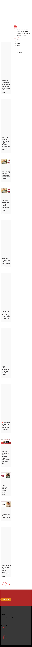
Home (4, 627)
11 (8, 583)
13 (4, 584)
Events (4, 635)
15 (9, 584)
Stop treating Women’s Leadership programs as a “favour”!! (6, 175)
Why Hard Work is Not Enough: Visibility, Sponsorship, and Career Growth (6, 205)
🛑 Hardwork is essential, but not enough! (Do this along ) (6, 426)
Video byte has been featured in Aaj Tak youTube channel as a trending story (6, 143)
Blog (4, 630)
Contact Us (5, 638)
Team (4, 629)
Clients (4, 636)
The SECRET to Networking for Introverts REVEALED (6, 315)
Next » (6, 585)
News (4, 637)
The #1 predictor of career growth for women (5, 489)
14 (6, 584)
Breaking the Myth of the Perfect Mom (6, 515)
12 (2, 584)
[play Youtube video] (6, 161)
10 (6, 583)
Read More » (3, 92)
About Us (5, 628)
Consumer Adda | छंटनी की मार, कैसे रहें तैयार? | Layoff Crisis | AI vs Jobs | (6, 85)
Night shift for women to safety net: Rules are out (6, 261)
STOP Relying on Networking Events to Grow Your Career (5, 370)
